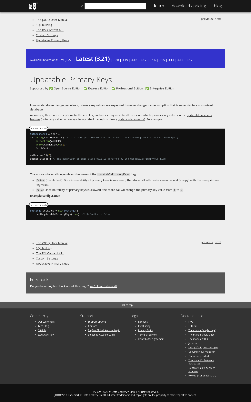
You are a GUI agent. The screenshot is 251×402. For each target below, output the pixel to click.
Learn (159, 5)
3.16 (153, 60)
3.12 (190, 60)
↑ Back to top (125, 304)
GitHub (42, 329)
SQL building (44, 25)
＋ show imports (38, 128)
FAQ (190, 320)
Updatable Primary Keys (52, 40)
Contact (92, 325)
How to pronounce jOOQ (202, 374)
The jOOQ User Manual (51, 20)
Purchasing (144, 325)
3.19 (125, 60)
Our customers (46, 320)
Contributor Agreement (151, 337)
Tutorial (192, 325)
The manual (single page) (202, 329)
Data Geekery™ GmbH (124, 390)
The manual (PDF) (198, 337)
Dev (61, 60)
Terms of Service (147, 333)
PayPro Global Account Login (104, 329)
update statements (131, 119)
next (218, 19)
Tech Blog (43, 325)
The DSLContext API (50, 30)
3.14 (171, 60)
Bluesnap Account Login (101, 333)
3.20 (116, 60)
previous (207, 19)
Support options (97, 320)
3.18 (134, 60)
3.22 (69, 60)
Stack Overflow (46, 333)
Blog (218, 5)
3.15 (162, 60)
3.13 (180, 60)
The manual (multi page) (201, 333)
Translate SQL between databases (201, 361)
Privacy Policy (145, 329)
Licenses (143, 320)
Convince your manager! (202, 350)
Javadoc (192, 342)
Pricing (189, 5)
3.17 (143, 60)
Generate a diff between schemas (201, 368)
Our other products (199, 355)
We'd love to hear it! (103, 285)
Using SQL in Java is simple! (203, 346)
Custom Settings (47, 35)
